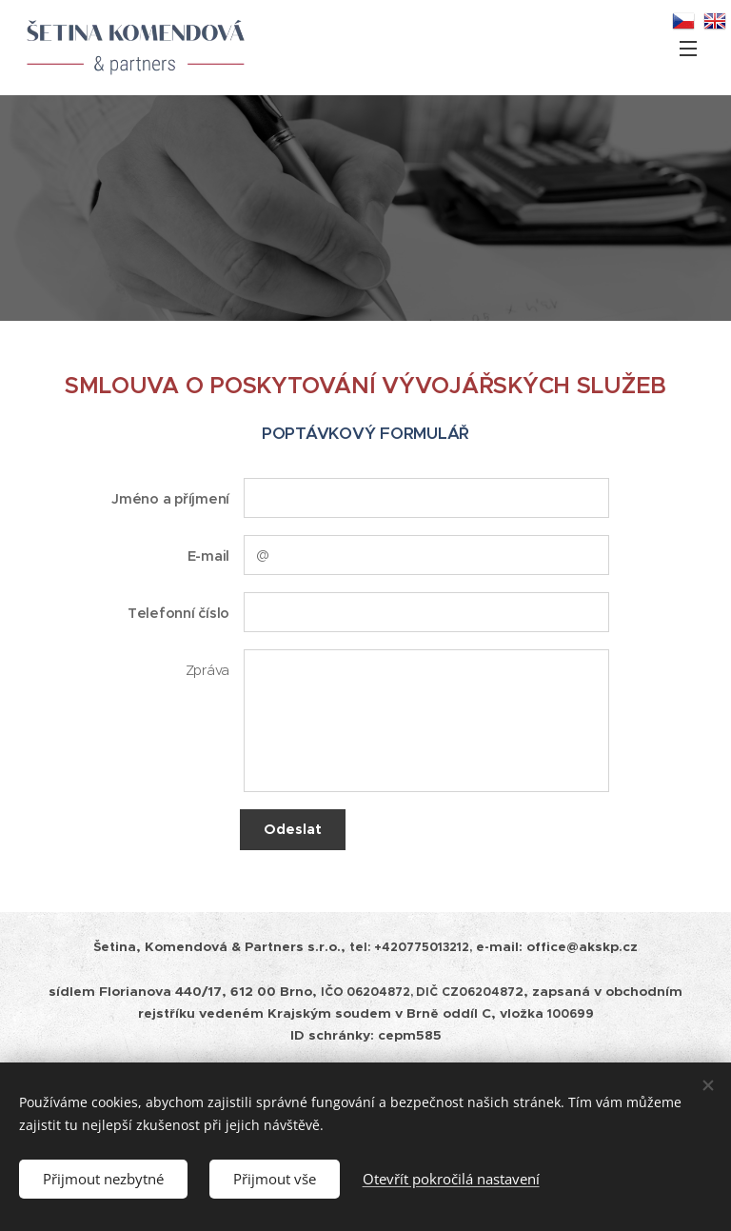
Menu (688, 49)
